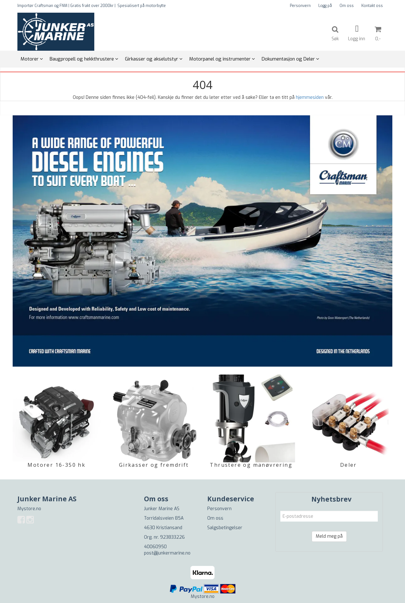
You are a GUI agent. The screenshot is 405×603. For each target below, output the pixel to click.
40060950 (155, 547)
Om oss (347, 5)
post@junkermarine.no (167, 553)
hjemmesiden (310, 97)
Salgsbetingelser (224, 528)
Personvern (300, 5)
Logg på (325, 5)
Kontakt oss (372, 5)
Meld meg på (329, 536)
